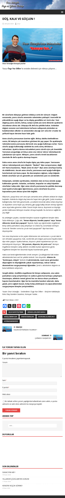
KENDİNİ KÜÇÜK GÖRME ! (12, 485)
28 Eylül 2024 (9, 24)
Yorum (4, 362)
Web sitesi (6, 394)
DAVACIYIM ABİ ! (8, 472)
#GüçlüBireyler (10, 317)
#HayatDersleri (27, 317)
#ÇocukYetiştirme (16, 312)
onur (18, 24)
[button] (61, 12)
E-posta (5, 387)
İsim (4, 380)
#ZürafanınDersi (11, 321)
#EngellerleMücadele (36, 312)
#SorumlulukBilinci (46, 317)
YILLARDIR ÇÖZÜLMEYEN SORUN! (15, 479)
